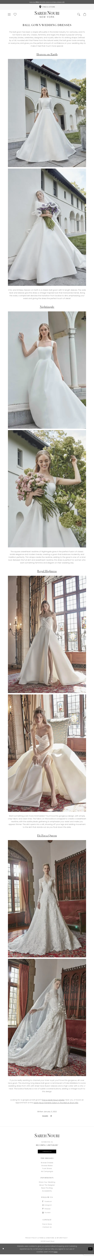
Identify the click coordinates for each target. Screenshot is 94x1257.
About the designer (47, 1187)
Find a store (47, 1227)
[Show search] (78, 15)
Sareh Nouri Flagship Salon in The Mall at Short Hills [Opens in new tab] (56, 1104)
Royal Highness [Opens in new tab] (47, 572)
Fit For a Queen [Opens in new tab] (47, 837)
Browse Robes (47, 1167)
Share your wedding (47, 1184)
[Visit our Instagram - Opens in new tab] (47, 1207)
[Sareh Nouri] (47, 15)
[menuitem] (46, 7)
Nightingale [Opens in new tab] (47, 308)
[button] (9, 15)
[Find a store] (46, 7)
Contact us (47, 1153)
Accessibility (47, 1192)
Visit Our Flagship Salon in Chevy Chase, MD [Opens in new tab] (47, 2)
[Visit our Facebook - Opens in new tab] (47, 1203)
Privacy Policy (31, 1241)
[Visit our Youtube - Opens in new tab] (47, 1215)
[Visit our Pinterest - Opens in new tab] (47, 1211)
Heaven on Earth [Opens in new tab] (47, 56)
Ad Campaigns (47, 1173)
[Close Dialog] (3, 1252)
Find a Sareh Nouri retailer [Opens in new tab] (53, 1101)
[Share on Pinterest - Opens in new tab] (51, 1117)
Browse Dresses (47, 1164)
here (55, 1254)
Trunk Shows (47, 1170)
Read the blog (47, 1189)
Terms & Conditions (46, 1241)
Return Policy (62, 1241)
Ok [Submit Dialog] (90, 1252)
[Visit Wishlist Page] (16, 15)
